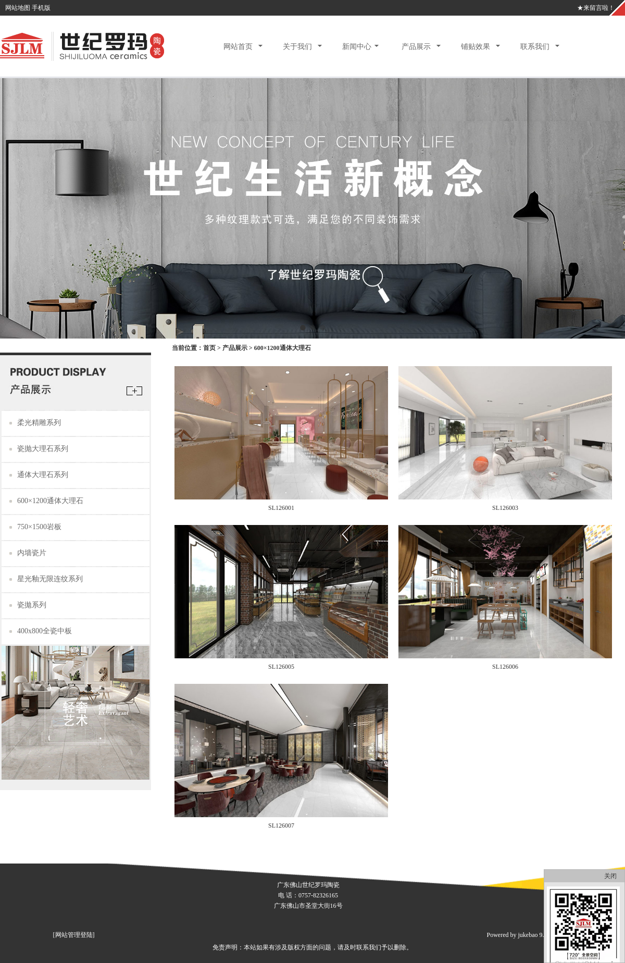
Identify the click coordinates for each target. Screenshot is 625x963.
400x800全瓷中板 (44, 631)
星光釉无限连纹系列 (50, 579)
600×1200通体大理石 (50, 501)
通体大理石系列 (42, 475)
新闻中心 (356, 47)
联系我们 (534, 47)
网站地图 (17, 7)
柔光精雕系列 (39, 423)
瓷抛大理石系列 (42, 449)
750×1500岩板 (39, 527)
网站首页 (238, 47)
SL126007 (281, 825)
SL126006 (505, 666)
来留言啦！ (599, 7)
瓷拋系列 (31, 605)
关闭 (610, 876)
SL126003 (505, 507)
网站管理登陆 (74, 935)
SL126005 (281, 666)
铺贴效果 (475, 47)
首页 (209, 348)
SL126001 (281, 507)
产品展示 (416, 47)
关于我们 (297, 47)
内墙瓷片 (31, 553)
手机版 (41, 7)
